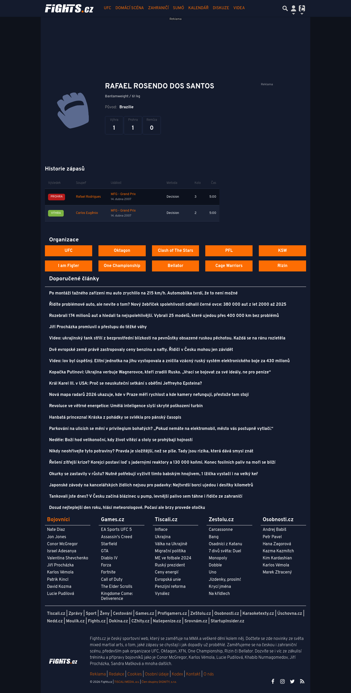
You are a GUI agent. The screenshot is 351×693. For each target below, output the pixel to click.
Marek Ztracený (277, 572)
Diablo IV (109, 558)
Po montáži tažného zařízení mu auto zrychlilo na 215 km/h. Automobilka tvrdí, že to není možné (143, 293)
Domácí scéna (129, 8)
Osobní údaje (157, 674)
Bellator (175, 266)
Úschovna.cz (289, 613)
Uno (212, 572)
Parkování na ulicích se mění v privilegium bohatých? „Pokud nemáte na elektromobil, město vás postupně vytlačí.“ (161, 428)
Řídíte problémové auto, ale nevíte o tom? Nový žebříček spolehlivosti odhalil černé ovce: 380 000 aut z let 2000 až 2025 (167, 304)
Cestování (122, 613)
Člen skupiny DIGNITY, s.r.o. (159, 682)
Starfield (109, 544)
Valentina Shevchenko (67, 558)
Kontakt (193, 674)
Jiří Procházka (60, 565)
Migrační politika (170, 551)
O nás (208, 674)
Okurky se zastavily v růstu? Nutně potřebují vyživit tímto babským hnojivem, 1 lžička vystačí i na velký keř (153, 474)
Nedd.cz (55, 621)
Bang (214, 537)
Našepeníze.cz (167, 621)
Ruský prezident (170, 565)
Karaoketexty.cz (258, 613)
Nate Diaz (56, 529)
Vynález (162, 594)
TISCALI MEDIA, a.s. (126, 682)
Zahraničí (158, 8)
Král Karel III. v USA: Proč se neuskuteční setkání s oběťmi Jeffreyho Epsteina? (125, 383)
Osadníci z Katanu (225, 544)
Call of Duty (111, 579)
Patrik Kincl (57, 579)
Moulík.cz (75, 621)
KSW (282, 250)
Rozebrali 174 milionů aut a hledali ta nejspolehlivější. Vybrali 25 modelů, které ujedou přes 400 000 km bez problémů (164, 316)
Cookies (134, 674)
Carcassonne (221, 529)
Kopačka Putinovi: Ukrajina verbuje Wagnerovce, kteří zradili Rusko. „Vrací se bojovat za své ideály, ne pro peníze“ (160, 372)
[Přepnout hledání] (285, 8)
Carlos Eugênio (87, 213)
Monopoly (218, 558)
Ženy (104, 613)
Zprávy (76, 613)
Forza (106, 565)
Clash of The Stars (175, 250)
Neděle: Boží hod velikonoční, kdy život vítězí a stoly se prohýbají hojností (120, 440)
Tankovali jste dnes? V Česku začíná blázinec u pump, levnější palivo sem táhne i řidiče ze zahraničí (145, 496)
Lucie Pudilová (60, 594)
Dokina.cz (118, 621)
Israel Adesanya (61, 551)
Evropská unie (168, 579)
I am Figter (68, 266)
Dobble (215, 565)
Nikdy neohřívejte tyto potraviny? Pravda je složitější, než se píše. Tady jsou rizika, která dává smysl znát (151, 451)
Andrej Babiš (274, 529)
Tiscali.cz (56, 613)
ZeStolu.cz (200, 613)
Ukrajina (163, 537)
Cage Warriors (229, 266)
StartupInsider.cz (227, 621)
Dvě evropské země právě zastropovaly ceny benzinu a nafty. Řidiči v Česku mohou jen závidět (141, 350)
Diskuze (221, 8)
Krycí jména (220, 586)
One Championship (122, 266)
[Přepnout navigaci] (293, 8)
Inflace (161, 529)
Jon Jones (56, 537)
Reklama (98, 674)
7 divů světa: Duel (225, 551)
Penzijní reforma (170, 586)
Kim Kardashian (277, 558)
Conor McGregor (62, 544)
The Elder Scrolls (116, 586)
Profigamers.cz (172, 613)
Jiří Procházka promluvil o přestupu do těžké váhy (98, 327)
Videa (239, 8)
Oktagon (122, 250)
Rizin (282, 266)
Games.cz (145, 613)
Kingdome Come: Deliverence (117, 596)
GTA (104, 551)
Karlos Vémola (60, 572)
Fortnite (108, 572)
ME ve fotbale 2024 (173, 558)
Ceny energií (166, 572)
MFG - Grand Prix (123, 194)
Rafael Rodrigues (88, 197)
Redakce (116, 674)
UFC (107, 8)
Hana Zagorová (277, 544)
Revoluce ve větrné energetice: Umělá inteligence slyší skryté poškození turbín (126, 406)
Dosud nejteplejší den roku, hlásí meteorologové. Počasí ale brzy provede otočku (127, 507)
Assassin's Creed (116, 537)
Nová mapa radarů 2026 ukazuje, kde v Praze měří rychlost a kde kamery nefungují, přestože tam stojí (149, 394)
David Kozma (59, 586)
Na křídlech (219, 594)
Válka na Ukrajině (171, 544)
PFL (229, 250)
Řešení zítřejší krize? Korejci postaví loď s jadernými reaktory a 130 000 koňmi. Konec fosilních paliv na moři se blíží (162, 462)
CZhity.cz (140, 621)
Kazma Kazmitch (278, 551)
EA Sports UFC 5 (116, 529)
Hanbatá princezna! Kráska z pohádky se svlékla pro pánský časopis (115, 417)
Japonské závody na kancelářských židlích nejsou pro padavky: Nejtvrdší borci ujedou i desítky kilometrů (151, 485)
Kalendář (198, 8)
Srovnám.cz (195, 621)
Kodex (178, 674)
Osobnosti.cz (226, 613)
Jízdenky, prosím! (225, 579)
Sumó (178, 8)
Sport (91, 613)
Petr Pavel (272, 537)
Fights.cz (97, 621)
